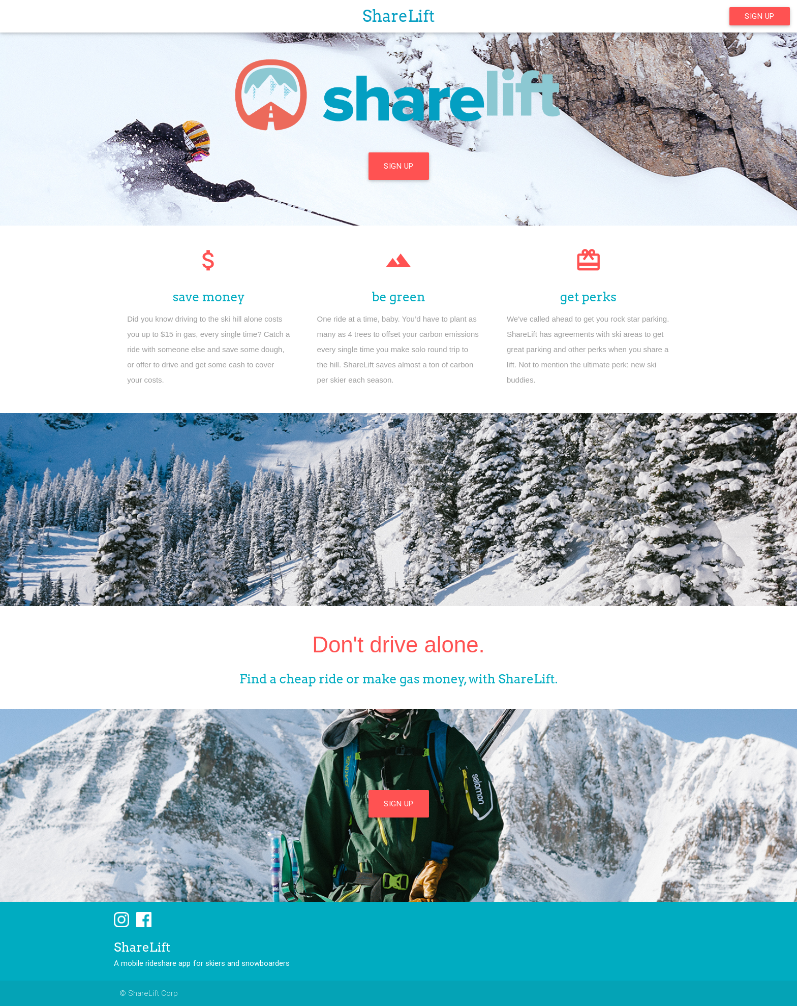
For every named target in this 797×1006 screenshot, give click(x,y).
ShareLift (398, 16)
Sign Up (760, 16)
